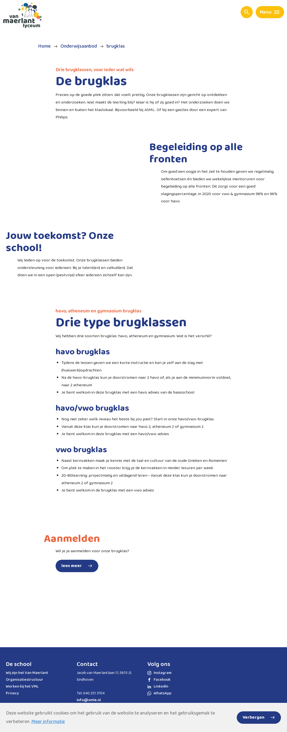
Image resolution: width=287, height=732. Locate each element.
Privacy (12, 693)
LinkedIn (157, 686)
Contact (87, 664)
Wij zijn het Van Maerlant (27, 673)
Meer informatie (48, 721)
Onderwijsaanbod (78, 46)
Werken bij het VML (22, 686)
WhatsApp (159, 693)
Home (44, 46)
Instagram (159, 673)
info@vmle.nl (89, 700)
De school (19, 664)
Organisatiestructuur (24, 680)
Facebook (158, 680)
